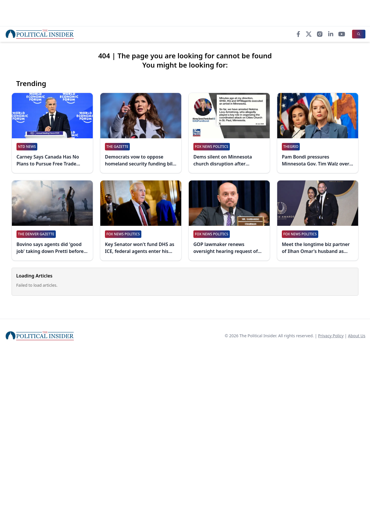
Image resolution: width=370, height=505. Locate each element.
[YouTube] (341, 34)
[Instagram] (319, 34)
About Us (356, 335)
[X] (309, 34)
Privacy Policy (330, 335)
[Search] (358, 34)
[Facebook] (298, 34)
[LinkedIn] (331, 34)
